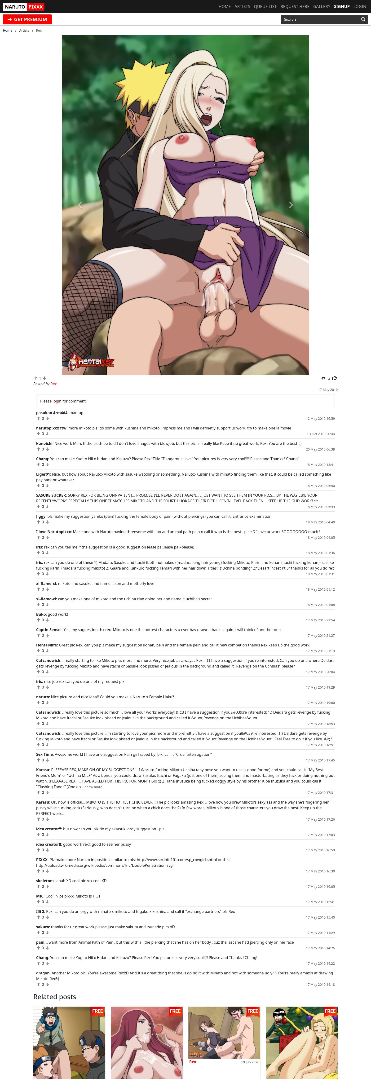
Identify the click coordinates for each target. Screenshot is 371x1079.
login (57, 401)
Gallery (321, 6)
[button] (80, 205)
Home (225, 6)
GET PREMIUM (27, 19)
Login (359, 6)
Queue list (265, 6)
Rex (192, 1061)
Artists (242, 6)
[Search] (363, 19)
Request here (295, 6)
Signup (342, 6)
